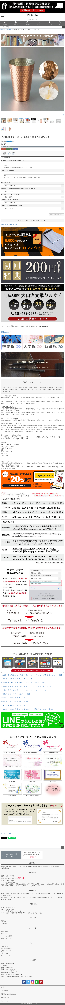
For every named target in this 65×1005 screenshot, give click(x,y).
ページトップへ (62, 847)
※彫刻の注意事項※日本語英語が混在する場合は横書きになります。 (18, 188)
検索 (63, 27)
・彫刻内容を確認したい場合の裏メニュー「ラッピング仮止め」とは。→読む (32, 675)
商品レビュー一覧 (6, 938)
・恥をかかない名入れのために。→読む (17, 679)
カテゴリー (32, 917)
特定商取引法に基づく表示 (8, 994)
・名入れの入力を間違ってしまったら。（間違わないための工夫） (27, 709)
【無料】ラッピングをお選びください (10, 200)
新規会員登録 (4, 931)
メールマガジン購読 (6, 936)
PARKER (2, 29)
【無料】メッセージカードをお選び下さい (11, 205)
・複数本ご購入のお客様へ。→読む (15, 701)
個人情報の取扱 (5, 997)
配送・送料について (6, 948)
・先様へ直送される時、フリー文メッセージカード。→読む (25, 690)
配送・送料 (32, 873)
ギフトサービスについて (7, 955)
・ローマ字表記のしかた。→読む (14, 705)
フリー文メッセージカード (7, 170)
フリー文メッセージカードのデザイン (10, 194)
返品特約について (6, 332)
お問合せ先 (32, 904)
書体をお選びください (7, 183)
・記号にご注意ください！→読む (14, 697)
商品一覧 (16, 23)
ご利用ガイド (60, 866)
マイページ (49, 23)
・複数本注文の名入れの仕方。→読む (16, 694)
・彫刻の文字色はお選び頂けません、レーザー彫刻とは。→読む (26, 686)
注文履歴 (38, 23)
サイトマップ (4, 1001)
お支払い (32, 863)
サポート (32, 943)
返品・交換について (6, 953)
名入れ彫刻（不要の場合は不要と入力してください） (14, 160)
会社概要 (32, 960)
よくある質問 (27, 23)
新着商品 (5, 23)
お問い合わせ (4, 990)
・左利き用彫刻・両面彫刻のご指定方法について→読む (23, 682)
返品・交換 (32, 890)
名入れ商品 (8, 29)
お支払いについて (6, 951)
